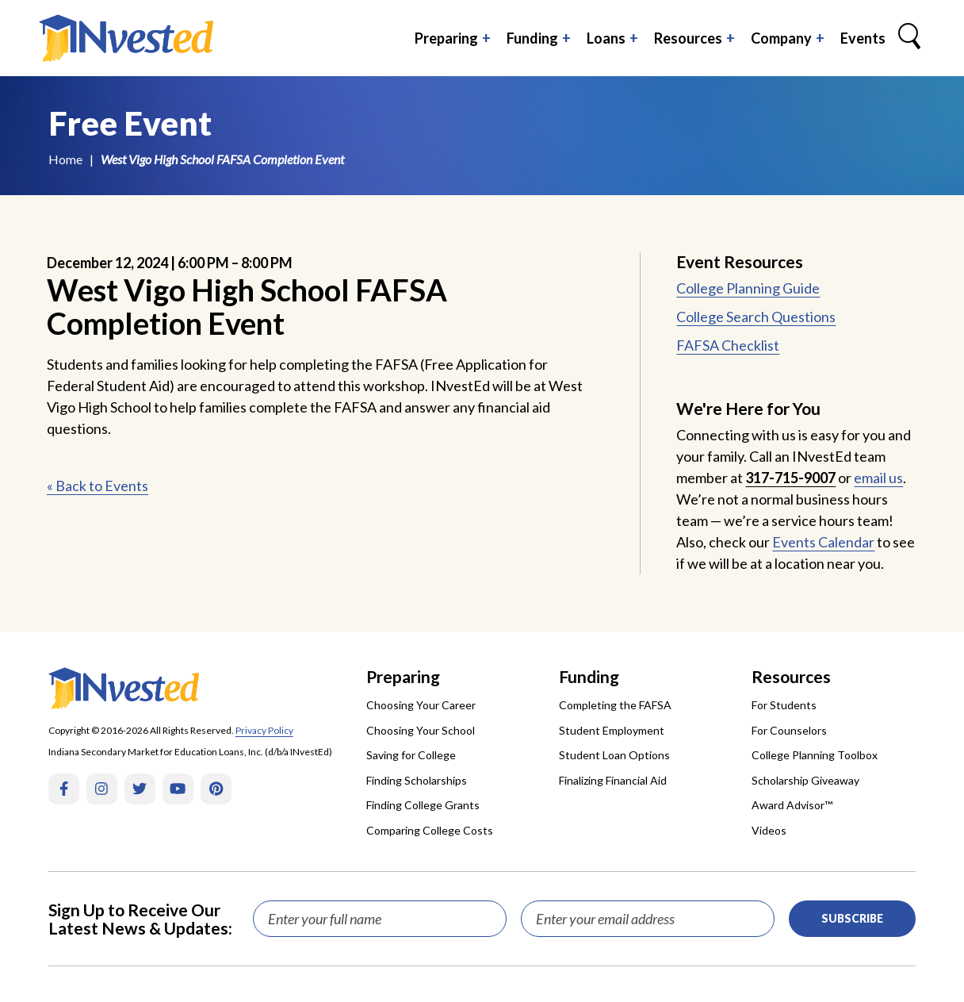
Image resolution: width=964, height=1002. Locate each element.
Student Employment (611, 730)
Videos (769, 830)
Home (65, 159)
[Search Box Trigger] (909, 38)
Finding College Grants (423, 805)
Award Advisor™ (792, 805)
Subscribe (852, 918)
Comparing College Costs (429, 830)
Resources (688, 38)
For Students (784, 705)
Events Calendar (823, 542)
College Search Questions (756, 316)
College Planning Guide (748, 288)
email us (878, 477)
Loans (606, 38)
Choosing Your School (420, 730)
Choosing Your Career (421, 705)
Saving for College (411, 755)
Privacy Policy (264, 730)
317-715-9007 (790, 477)
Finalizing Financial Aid (613, 780)
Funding (532, 38)
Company (781, 38)
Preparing (446, 38)
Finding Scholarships (416, 780)
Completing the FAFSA (615, 705)
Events (863, 38)
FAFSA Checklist (727, 345)
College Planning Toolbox (815, 755)
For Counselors (789, 730)
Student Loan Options (614, 755)
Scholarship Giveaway (805, 780)
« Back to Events (97, 485)
